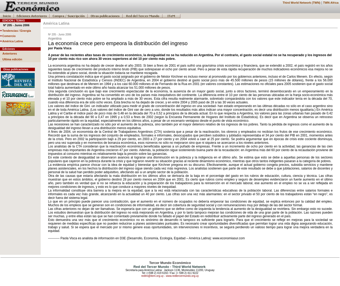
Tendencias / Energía (16, 30)
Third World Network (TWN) (301, 2)
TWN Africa (331, 2)
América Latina (12, 41)
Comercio (9, 36)
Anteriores (9, 53)
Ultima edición (12, 59)
